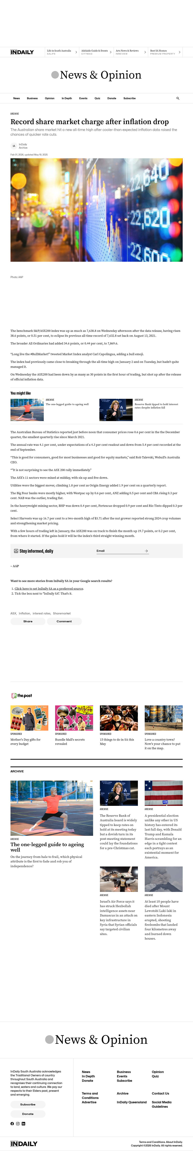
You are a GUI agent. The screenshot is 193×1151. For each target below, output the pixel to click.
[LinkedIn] (23, 1123)
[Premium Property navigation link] (165, 52)
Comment (64, 621)
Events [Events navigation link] (83, 98)
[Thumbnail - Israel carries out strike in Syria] (119, 901)
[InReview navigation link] (131, 52)
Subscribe (27, 1104)
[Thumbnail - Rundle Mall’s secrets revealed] (74, 725)
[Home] (27, 52)
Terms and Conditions (152, 1141)
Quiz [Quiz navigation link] (97, 98)
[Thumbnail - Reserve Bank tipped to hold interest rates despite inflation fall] (141, 410)
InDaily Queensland (132, 1102)
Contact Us (160, 1093)
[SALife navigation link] (62, 52)
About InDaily (174, 1141)
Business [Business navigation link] (32, 98)
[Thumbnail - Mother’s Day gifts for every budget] (29, 725)
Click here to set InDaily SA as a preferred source (49, 589)
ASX (13, 613)
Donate (27, 1114)
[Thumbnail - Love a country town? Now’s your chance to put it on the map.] (164, 727)
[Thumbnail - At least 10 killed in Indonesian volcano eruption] (164, 903)
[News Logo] (96, 75)
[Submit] (145, 551)
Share (27, 621)
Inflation (24, 613)
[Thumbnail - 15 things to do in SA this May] (119, 725)
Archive (122, 1093)
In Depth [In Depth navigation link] (67, 98)
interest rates (41, 613)
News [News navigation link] (16, 98)
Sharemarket (62, 613)
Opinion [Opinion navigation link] (49, 98)
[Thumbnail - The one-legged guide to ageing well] (52, 410)
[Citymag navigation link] (96, 52)
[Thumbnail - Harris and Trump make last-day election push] (164, 820)
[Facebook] (12, 1123)
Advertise (89, 1102)
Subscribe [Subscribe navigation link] (130, 98)
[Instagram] (18, 1123)
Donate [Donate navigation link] (111, 98)
